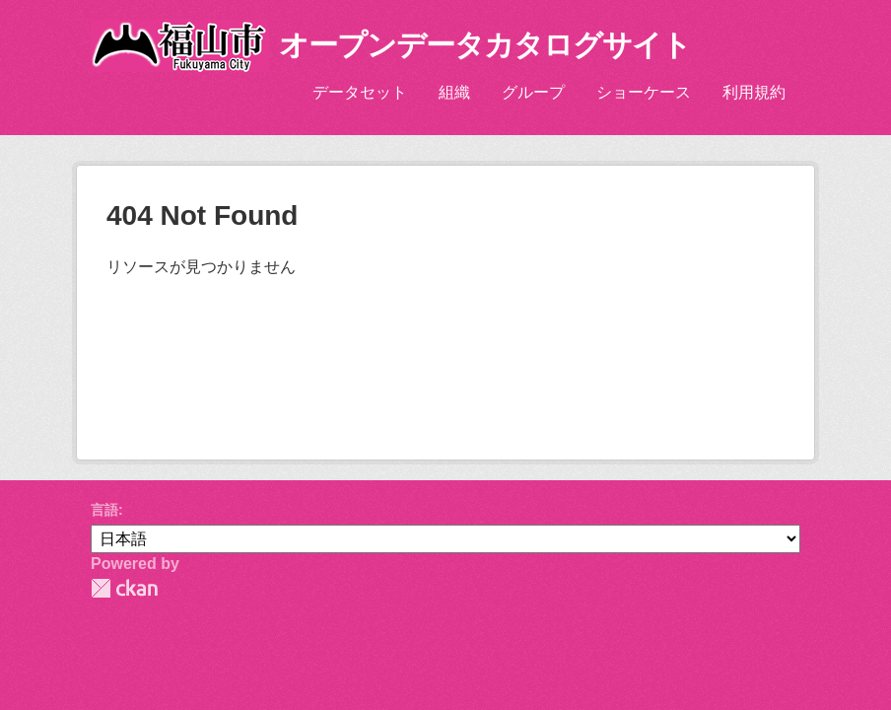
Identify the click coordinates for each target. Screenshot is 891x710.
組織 (454, 92)
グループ (533, 92)
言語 (104, 510)
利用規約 (754, 92)
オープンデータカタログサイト (485, 45)
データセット (359, 92)
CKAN (124, 588)
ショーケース (643, 92)
